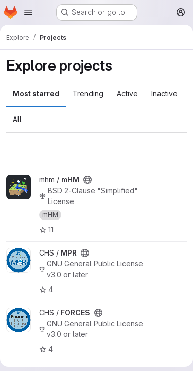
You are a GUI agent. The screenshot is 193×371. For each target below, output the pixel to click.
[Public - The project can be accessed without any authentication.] (87, 180)
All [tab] (17, 119)
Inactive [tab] (164, 93)
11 (46, 229)
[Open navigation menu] (28, 12)
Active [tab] (127, 93)
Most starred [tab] (36, 93)
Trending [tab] (88, 93)
